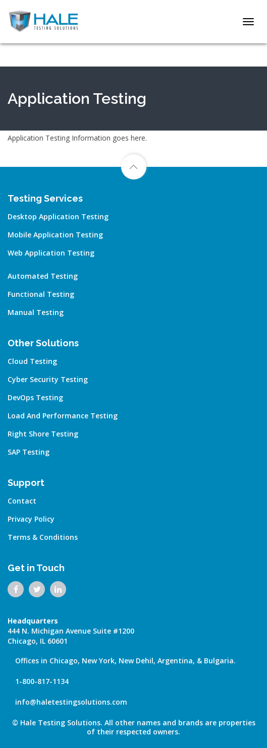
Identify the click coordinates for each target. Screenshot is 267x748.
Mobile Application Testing (55, 234)
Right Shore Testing (43, 434)
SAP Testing (28, 452)
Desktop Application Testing (58, 216)
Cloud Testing (32, 361)
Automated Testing (43, 276)
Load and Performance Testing (63, 415)
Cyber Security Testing (48, 379)
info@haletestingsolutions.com (71, 702)
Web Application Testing (51, 253)
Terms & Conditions (43, 537)
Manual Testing (36, 312)
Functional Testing (41, 294)
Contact (22, 501)
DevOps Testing (35, 397)
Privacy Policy (31, 519)
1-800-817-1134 (42, 681)
